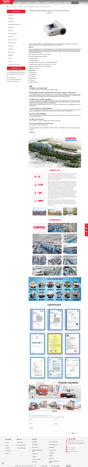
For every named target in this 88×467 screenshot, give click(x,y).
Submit (73, 433)
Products (14, 6)
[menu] (42, 2)
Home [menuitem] (18, 2)
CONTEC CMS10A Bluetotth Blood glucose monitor (41, 415)
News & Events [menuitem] (57, 2)
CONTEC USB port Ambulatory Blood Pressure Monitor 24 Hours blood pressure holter (47, 417)
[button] (28, 2)
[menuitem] (28, 2)
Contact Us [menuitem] (67, 2)
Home (9, 6)
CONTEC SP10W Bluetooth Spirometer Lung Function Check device (37, 6)
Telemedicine (20, 6)
